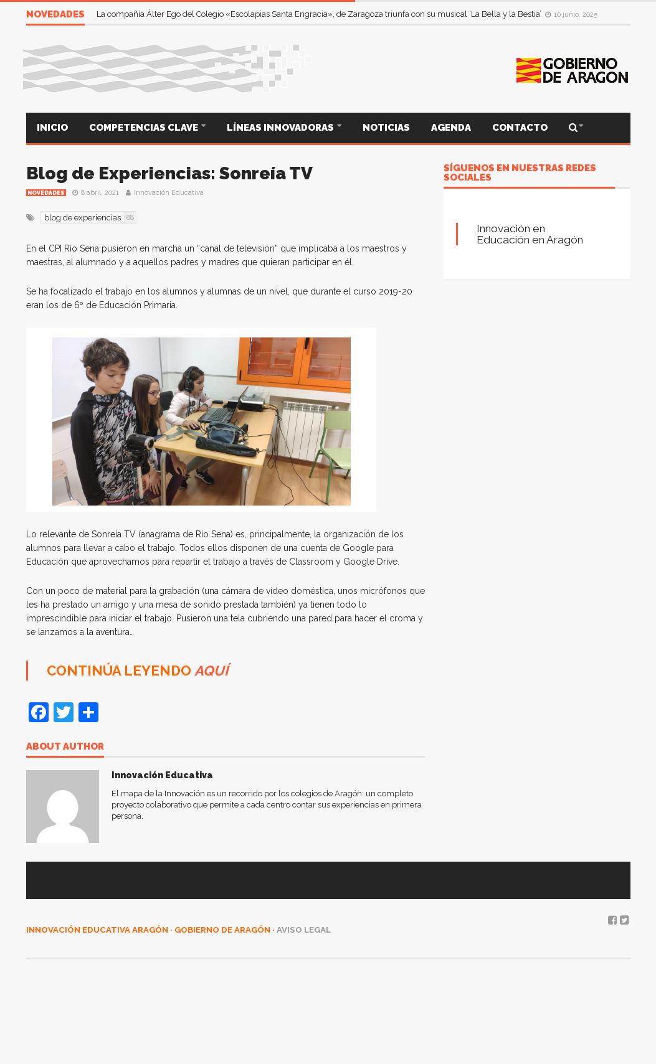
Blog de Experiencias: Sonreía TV (169, 173)
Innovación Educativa (169, 193)
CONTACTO (520, 127)
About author (65, 747)
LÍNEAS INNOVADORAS (281, 127)
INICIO (52, 127)
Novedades (46, 193)
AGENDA (451, 127)
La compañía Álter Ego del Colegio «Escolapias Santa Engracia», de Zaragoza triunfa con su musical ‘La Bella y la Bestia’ (320, 14)
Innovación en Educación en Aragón (530, 234)
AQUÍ (211, 670)
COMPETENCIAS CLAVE (144, 127)
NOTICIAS (386, 127)
